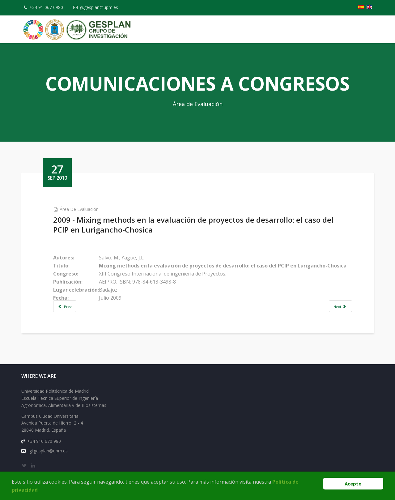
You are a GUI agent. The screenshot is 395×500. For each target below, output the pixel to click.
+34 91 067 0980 (46, 7)
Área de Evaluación (79, 209)
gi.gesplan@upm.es (99, 7)
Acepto (353, 484)
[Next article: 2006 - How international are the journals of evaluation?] (340, 306)
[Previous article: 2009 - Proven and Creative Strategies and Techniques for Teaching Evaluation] (65, 306)
